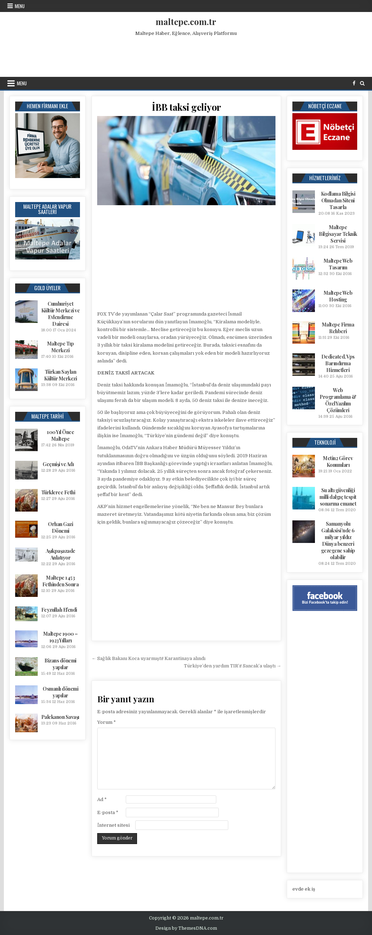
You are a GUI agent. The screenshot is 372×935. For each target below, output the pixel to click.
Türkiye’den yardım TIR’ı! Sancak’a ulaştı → (232, 665)
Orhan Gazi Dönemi (60, 527)
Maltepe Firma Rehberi (338, 328)
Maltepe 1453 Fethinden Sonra (60, 581)
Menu (20, 6)
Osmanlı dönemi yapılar (60, 692)
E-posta (107, 812)
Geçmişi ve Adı (58, 464)
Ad (102, 799)
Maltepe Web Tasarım (338, 264)
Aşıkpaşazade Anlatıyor (60, 554)
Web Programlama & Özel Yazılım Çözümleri (338, 400)
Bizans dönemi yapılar (60, 664)
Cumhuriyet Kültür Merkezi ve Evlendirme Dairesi (60, 313)
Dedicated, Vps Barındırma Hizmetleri (338, 363)
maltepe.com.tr (186, 21)
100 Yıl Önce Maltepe (60, 435)
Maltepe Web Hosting (338, 296)
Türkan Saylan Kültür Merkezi (60, 375)
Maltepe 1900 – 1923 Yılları (60, 637)
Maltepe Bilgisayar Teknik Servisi (338, 234)
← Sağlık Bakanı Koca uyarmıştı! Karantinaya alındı (148, 658)
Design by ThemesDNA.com (186, 928)
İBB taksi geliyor (186, 107)
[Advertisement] (186, 55)
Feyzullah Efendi (59, 609)
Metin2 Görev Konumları (338, 461)
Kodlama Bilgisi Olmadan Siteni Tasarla (338, 200)
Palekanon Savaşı (60, 717)
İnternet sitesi (113, 825)
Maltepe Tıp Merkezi (60, 347)
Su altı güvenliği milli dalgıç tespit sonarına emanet (338, 497)
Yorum (106, 722)
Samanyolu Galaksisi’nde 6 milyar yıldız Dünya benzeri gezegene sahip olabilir (338, 540)
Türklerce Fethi (58, 492)
